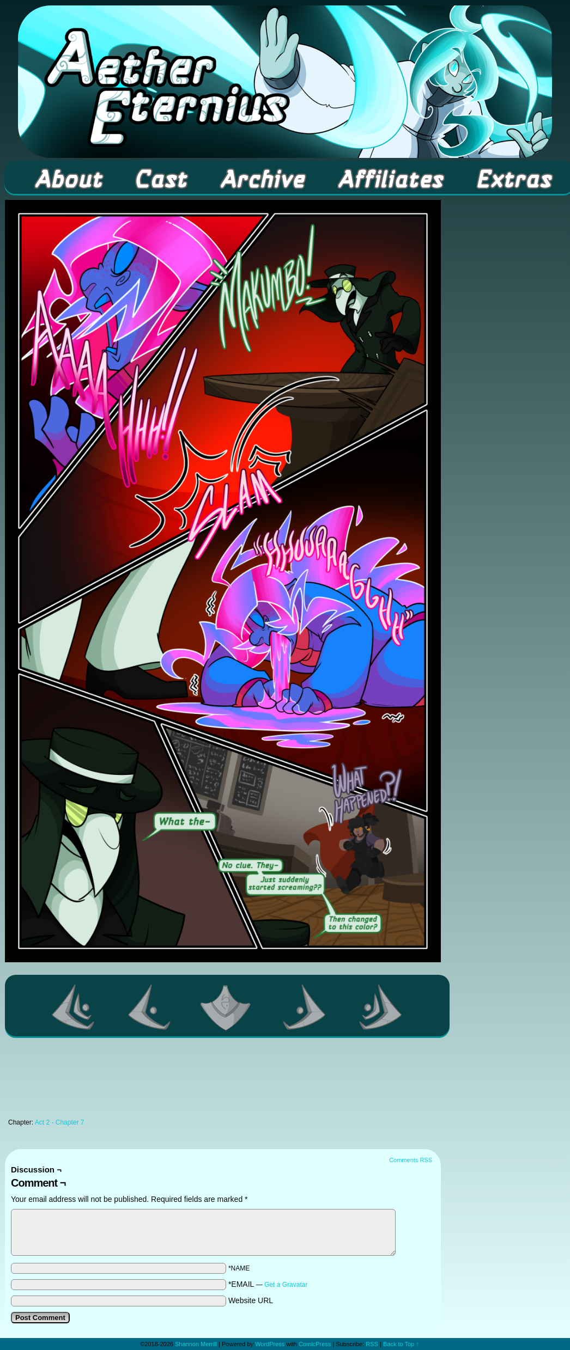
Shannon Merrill (196, 1344)
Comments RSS (410, 1160)
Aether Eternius (285, 81)
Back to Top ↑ (401, 1344)
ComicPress (315, 1344)
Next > (304, 1007)
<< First (73, 1007)
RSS (372, 1344)
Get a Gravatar (285, 1284)
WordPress (269, 1344)
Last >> (381, 1007)
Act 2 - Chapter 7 (59, 1122)
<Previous (150, 1007)
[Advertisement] (223, 1080)
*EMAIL (268, 1284)
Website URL (250, 1300)
